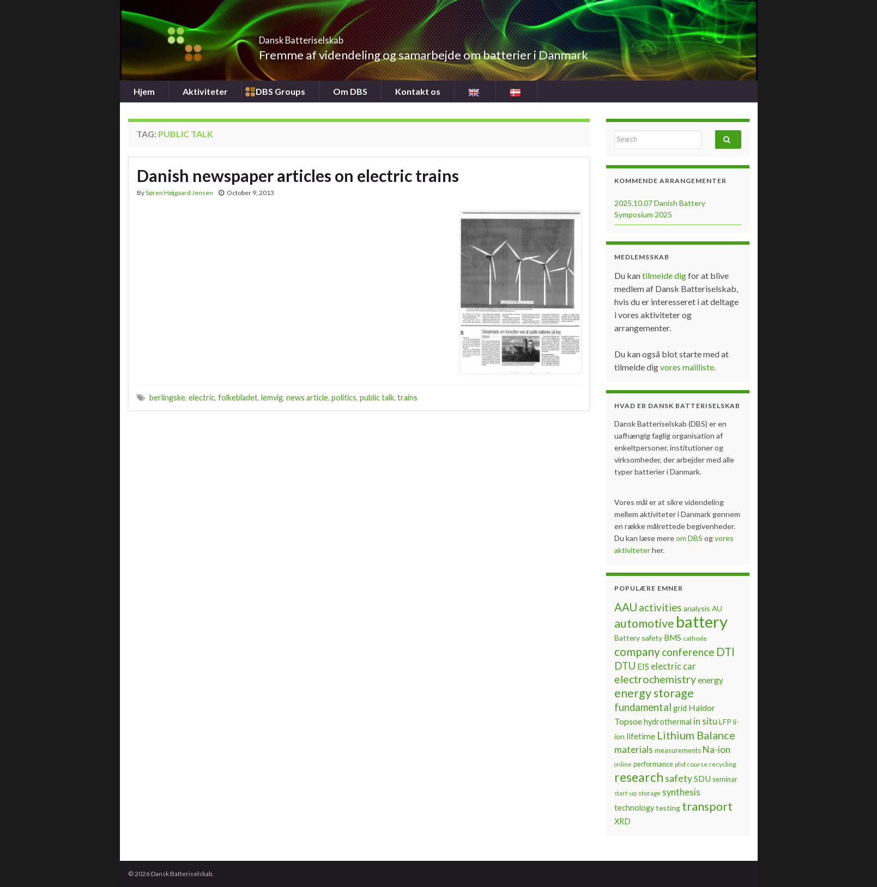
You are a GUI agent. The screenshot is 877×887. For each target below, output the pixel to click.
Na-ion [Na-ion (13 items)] (716, 749)
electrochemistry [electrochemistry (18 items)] (655, 679)
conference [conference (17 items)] (688, 652)
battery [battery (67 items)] (702, 621)
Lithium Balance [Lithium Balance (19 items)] (696, 735)
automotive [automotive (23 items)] (644, 623)
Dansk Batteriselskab (333, 36)
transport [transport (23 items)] (707, 806)
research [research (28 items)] (638, 777)
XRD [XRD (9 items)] (622, 821)
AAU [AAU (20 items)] (625, 606)
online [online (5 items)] (623, 764)
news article (307, 397)
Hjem (144, 91)
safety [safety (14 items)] (678, 778)
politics (343, 397)
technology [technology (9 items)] (634, 807)
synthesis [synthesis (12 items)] (681, 792)
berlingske (167, 397)
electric (202, 397)
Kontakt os (417, 91)
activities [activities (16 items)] (660, 607)
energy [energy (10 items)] (710, 680)
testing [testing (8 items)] (668, 807)
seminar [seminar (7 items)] (724, 779)
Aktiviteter (205, 91)
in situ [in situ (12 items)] (705, 721)
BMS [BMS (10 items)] (672, 637)
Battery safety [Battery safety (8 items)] (638, 637)
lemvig (272, 397)
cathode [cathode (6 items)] (695, 638)
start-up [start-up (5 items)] (625, 793)
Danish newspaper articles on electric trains (298, 175)
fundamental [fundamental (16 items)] (643, 707)
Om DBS (350, 91)
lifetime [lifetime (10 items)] (640, 736)
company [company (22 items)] (637, 651)
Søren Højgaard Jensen (179, 193)
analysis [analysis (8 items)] (697, 608)
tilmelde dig (665, 275)
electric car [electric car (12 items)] (673, 666)
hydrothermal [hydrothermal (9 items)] (668, 721)
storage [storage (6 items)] (649, 793)
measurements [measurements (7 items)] (678, 750)
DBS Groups (280, 91)
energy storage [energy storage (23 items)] (654, 693)
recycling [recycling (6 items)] (722, 764)
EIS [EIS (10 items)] (643, 666)
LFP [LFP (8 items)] (725, 721)
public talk (377, 397)
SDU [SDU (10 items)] (702, 778)
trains (407, 397)
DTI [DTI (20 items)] (725, 651)
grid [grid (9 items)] (680, 708)
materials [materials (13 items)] (633, 749)
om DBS (690, 538)
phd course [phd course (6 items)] (691, 764)
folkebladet (238, 397)
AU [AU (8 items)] (717, 608)
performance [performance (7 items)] (653, 764)
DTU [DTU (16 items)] (625, 666)
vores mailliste (687, 367)
